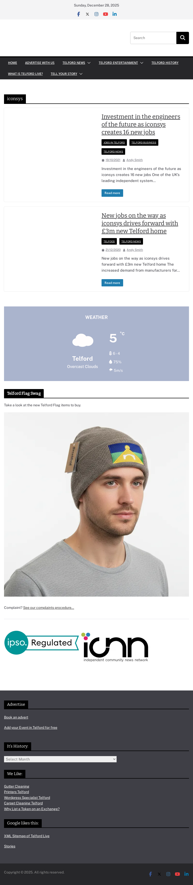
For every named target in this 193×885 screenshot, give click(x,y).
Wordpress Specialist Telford (27, 798)
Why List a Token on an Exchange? (32, 809)
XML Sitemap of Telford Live (27, 836)
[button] (88, 63)
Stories (9, 846)
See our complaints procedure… (48, 608)
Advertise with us (40, 63)
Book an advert (16, 717)
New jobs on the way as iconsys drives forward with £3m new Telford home (140, 223)
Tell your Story (64, 74)
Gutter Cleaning (16, 786)
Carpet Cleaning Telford (23, 803)
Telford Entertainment (118, 63)
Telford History (165, 63)
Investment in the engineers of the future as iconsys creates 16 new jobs (141, 124)
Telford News (74, 63)
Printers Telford (16, 792)
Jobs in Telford (114, 142)
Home (12, 63)
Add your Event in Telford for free (30, 728)
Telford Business (143, 142)
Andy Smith (134, 160)
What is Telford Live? (25, 74)
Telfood (109, 241)
